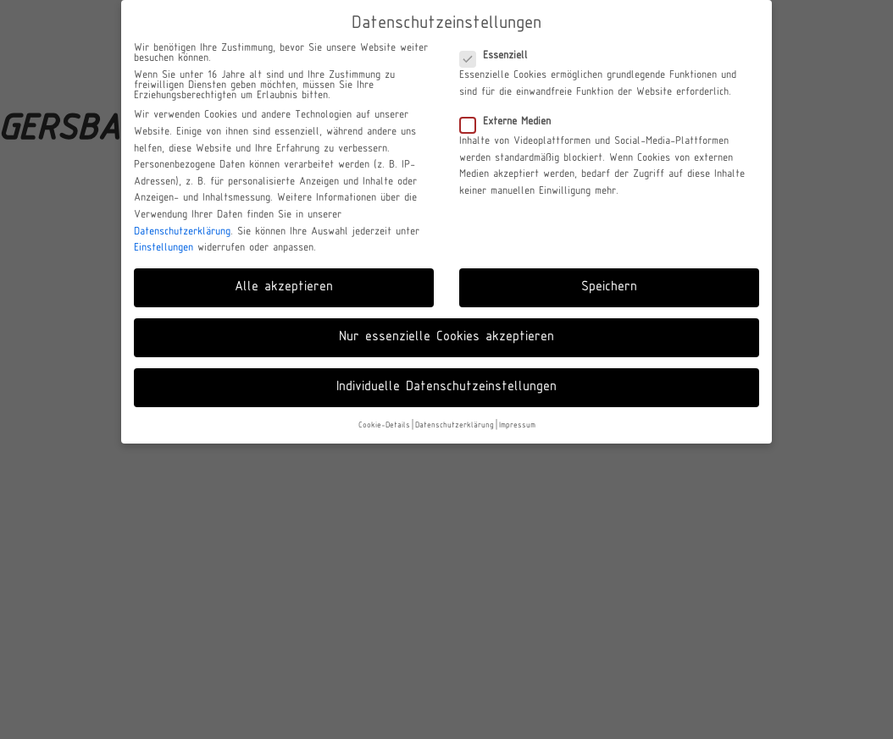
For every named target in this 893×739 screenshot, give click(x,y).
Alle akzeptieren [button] (284, 287)
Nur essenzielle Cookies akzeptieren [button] (446, 337)
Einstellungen (163, 248)
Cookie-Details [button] (384, 425)
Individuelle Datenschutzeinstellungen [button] (446, 387)
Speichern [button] (609, 287)
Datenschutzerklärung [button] (454, 425)
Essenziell (499, 56)
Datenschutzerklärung (182, 232)
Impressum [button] (517, 425)
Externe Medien (510, 122)
